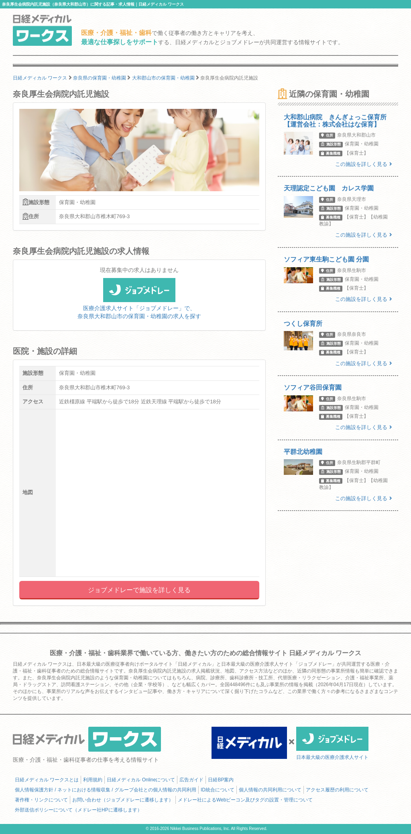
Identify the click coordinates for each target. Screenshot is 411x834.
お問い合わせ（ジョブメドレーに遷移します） (122, 800)
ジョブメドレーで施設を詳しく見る (139, 590)
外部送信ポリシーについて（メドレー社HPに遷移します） (78, 810)
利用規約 (92, 780)
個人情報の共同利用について (270, 790)
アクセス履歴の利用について (337, 790)
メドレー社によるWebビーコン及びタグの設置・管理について (245, 800)
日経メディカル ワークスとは (47, 780)
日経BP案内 (221, 780)
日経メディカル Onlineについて (141, 780)
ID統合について (217, 790)
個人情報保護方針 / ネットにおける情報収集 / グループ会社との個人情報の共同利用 (105, 790)
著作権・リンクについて (41, 800)
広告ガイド (191, 780)
